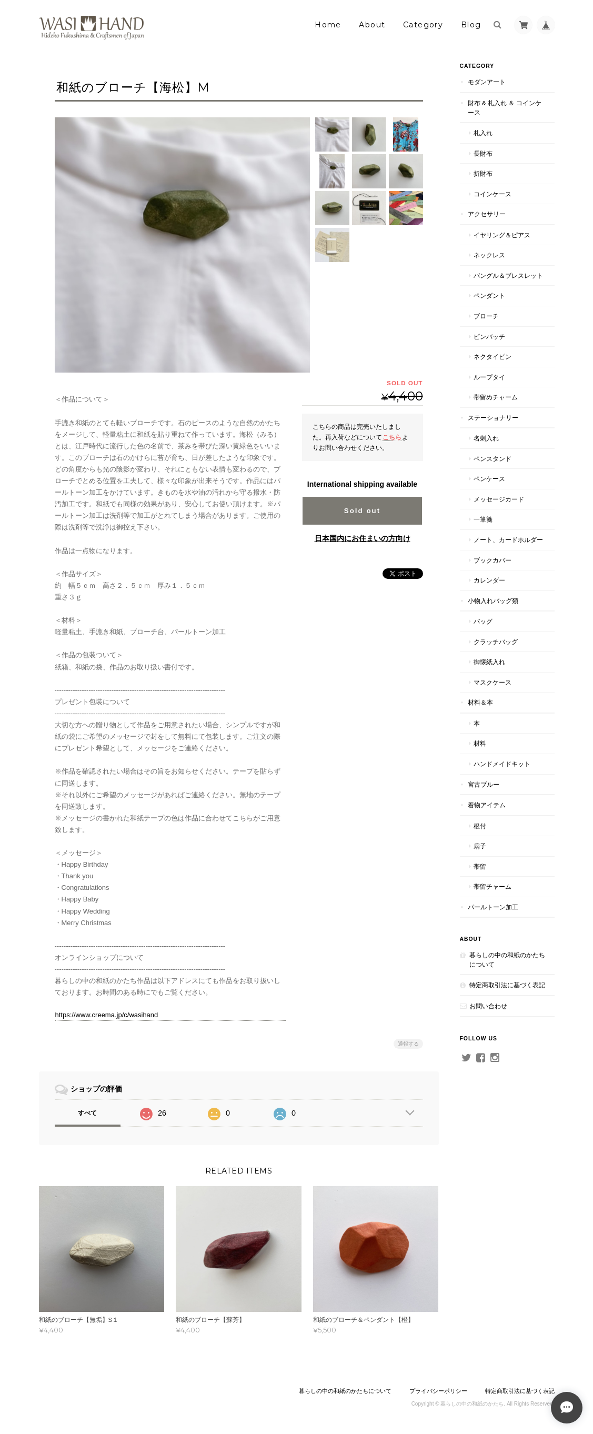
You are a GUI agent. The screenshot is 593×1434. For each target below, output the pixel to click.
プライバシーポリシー (438, 1391)
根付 (480, 826)
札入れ (483, 132)
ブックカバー (492, 560)
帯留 (480, 866)
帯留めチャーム (496, 397)
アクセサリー (487, 213)
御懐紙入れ (489, 661)
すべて (87, 1113)
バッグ (483, 621)
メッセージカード (499, 499)
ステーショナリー (493, 417)
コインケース (492, 193)
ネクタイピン (492, 356)
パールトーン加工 (493, 907)
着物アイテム (487, 804)
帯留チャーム (492, 886)
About (372, 24)
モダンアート (487, 81)
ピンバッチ (489, 336)
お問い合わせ (488, 1005)
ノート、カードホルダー (508, 539)
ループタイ (489, 377)
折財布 (483, 173)
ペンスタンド (492, 458)
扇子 (480, 846)
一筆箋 (483, 519)
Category (423, 24)
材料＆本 (480, 702)
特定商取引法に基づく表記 (507, 984)
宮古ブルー (483, 784)
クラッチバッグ (496, 641)
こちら (392, 437)
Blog (471, 24)
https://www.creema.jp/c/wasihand (106, 1015)
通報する (408, 1044)
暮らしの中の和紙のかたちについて (507, 959)
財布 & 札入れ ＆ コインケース (505, 107)
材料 (480, 743)
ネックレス (489, 255)
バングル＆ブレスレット (508, 275)
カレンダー (489, 580)
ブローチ (486, 316)
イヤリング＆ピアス (502, 235)
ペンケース (489, 478)
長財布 (483, 153)
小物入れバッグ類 (493, 600)
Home (328, 24)
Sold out (362, 511)
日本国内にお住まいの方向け (362, 538)
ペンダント (489, 295)
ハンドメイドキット (502, 763)
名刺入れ (486, 438)
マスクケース (492, 682)
